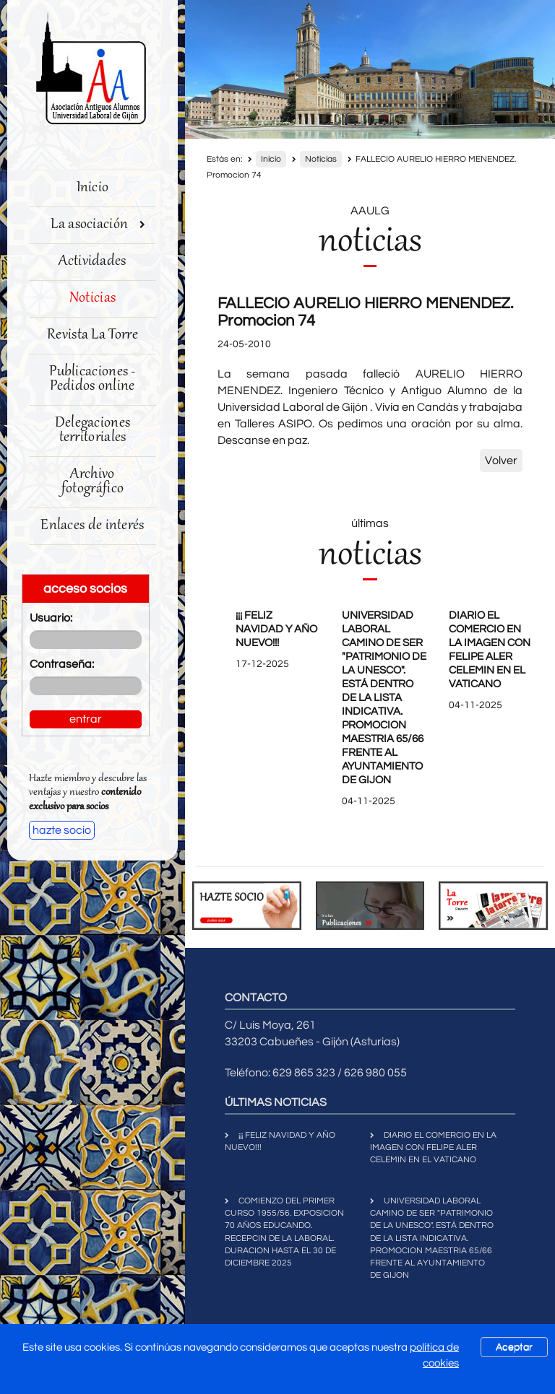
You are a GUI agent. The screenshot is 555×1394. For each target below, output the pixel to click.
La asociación (98, 225)
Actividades (92, 262)
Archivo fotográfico (92, 482)
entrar (85, 719)
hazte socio (62, 830)
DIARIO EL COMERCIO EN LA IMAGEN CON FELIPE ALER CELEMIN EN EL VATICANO (433, 1147)
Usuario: (51, 618)
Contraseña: (62, 664)
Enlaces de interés (92, 526)
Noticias (92, 298)
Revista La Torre (92, 335)
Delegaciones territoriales (93, 430)
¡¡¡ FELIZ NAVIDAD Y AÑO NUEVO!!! (276, 629)
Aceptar (514, 1347)
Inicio (93, 188)
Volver (501, 460)
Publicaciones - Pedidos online (92, 379)
